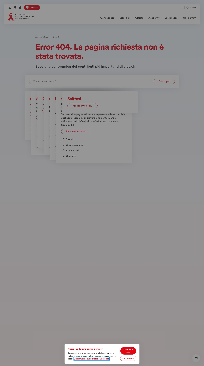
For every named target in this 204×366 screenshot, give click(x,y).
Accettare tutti (128, 350)
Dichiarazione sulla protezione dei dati (91, 358)
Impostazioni (128, 358)
